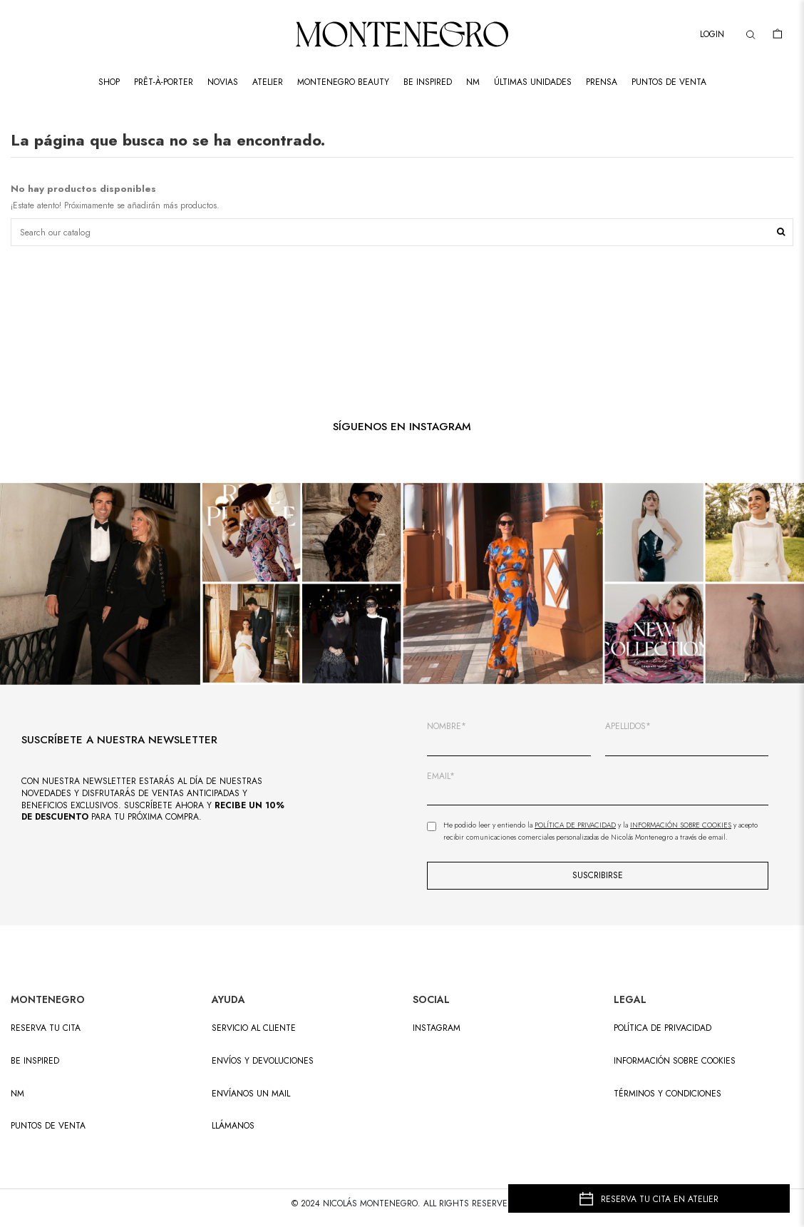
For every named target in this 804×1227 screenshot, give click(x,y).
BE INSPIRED (35, 1061)
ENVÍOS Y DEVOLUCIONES (263, 1061)
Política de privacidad (662, 1028)
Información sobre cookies (675, 1061)
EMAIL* (441, 776)
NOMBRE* (446, 727)
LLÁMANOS (233, 1126)
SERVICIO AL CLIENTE (254, 1028)
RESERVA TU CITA (46, 1028)
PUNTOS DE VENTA (48, 1126)
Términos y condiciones (667, 1094)
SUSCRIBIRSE (597, 875)
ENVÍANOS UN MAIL (251, 1094)
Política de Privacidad (575, 825)
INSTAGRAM (436, 1028)
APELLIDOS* (628, 727)
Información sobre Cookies (680, 825)
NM (17, 1094)
